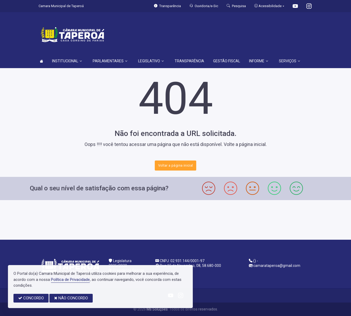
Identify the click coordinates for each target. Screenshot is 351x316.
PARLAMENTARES (110, 61)
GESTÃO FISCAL (226, 61)
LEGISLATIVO (151, 61)
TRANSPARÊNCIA (189, 61)
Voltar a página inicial (175, 165)
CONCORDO (31, 298)
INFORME (258, 61)
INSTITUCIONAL (67, 61)
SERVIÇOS (289, 61)
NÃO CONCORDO (71, 298)
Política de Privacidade (70, 279)
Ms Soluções (157, 309)
